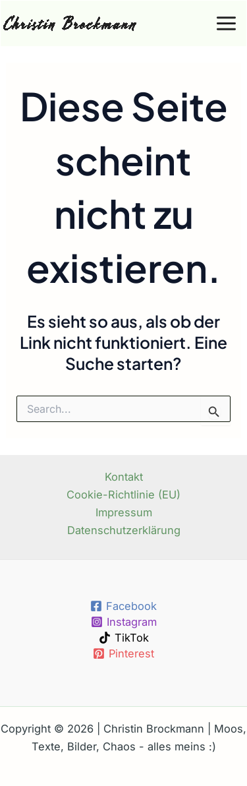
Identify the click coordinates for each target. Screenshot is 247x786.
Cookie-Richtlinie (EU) (123, 494)
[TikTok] (123, 638)
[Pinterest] (123, 653)
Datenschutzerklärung (123, 530)
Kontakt (124, 476)
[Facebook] (123, 606)
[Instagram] (123, 622)
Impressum (124, 512)
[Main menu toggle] (226, 24)
